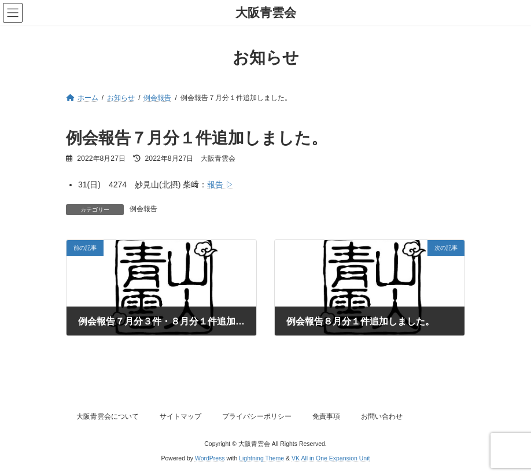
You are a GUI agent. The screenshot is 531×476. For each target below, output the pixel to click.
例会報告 (143, 209)
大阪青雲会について (107, 416)
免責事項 (326, 416)
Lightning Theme (261, 458)
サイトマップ (180, 416)
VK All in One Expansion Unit (331, 458)
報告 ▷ (220, 184)
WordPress (210, 458)
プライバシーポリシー (257, 416)
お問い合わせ (382, 416)
